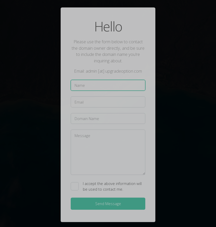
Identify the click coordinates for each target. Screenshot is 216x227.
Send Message (108, 203)
